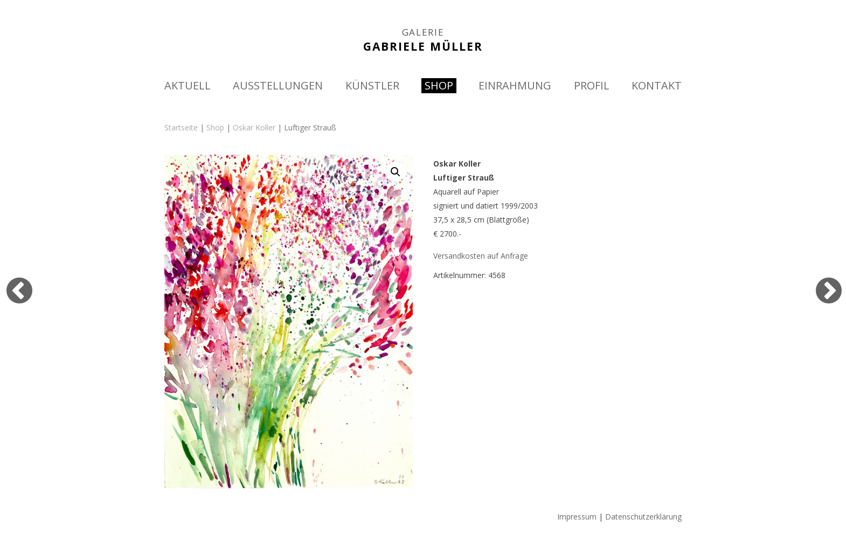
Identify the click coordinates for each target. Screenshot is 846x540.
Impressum (577, 516)
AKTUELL (187, 85)
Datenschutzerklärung (643, 516)
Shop (215, 127)
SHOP (439, 85)
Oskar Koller (254, 127)
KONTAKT (657, 85)
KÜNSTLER (372, 85)
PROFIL (591, 85)
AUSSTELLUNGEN (278, 85)
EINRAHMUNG (515, 85)
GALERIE (423, 32)
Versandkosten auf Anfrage (480, 256)
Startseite (181, 127)
